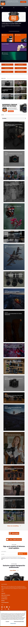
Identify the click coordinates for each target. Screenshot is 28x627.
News (3, 600)
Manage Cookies (13, 623)
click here (22, 558)
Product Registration (5, 602)
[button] (26, 8)
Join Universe (4, 598)
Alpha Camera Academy (5, 595)
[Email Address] (9, 551)
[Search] (14, 7)
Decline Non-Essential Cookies (19, 621)
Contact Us (3, 593)
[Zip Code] (9, 554)
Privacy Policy (3, 558)
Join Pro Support (4, 596)
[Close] (25, 612)
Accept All (7, 621)
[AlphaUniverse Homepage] (2, 7)
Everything (4, 118)
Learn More (23, 1)
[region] (13, 618)
